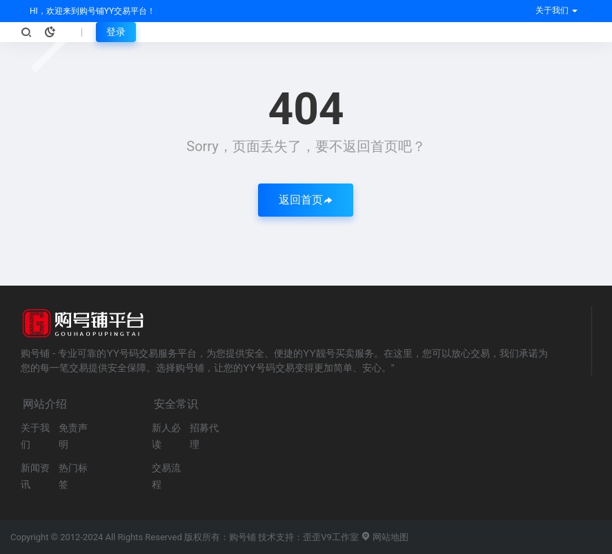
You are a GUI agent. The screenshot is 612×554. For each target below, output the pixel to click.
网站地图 (384, 537)
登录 (116, 31)
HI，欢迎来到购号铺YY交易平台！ (91, 11)
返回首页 (306, 199)
